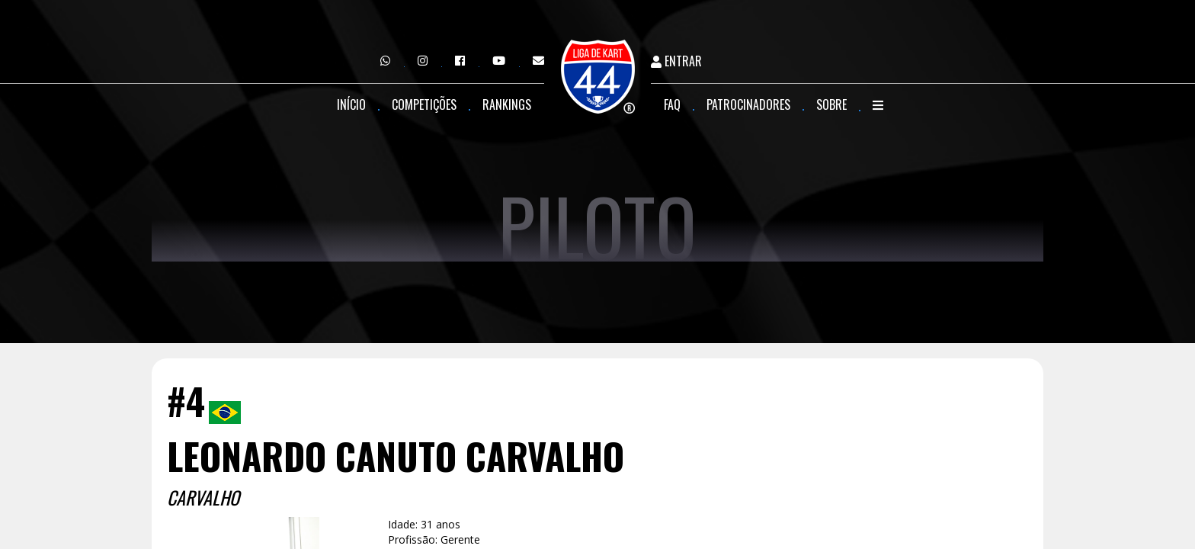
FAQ (672, 104)
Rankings (506, 104)
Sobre (831, 104)
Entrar (676, 61)
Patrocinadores (748, 104)
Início (351, 104)
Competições (424, 104)
